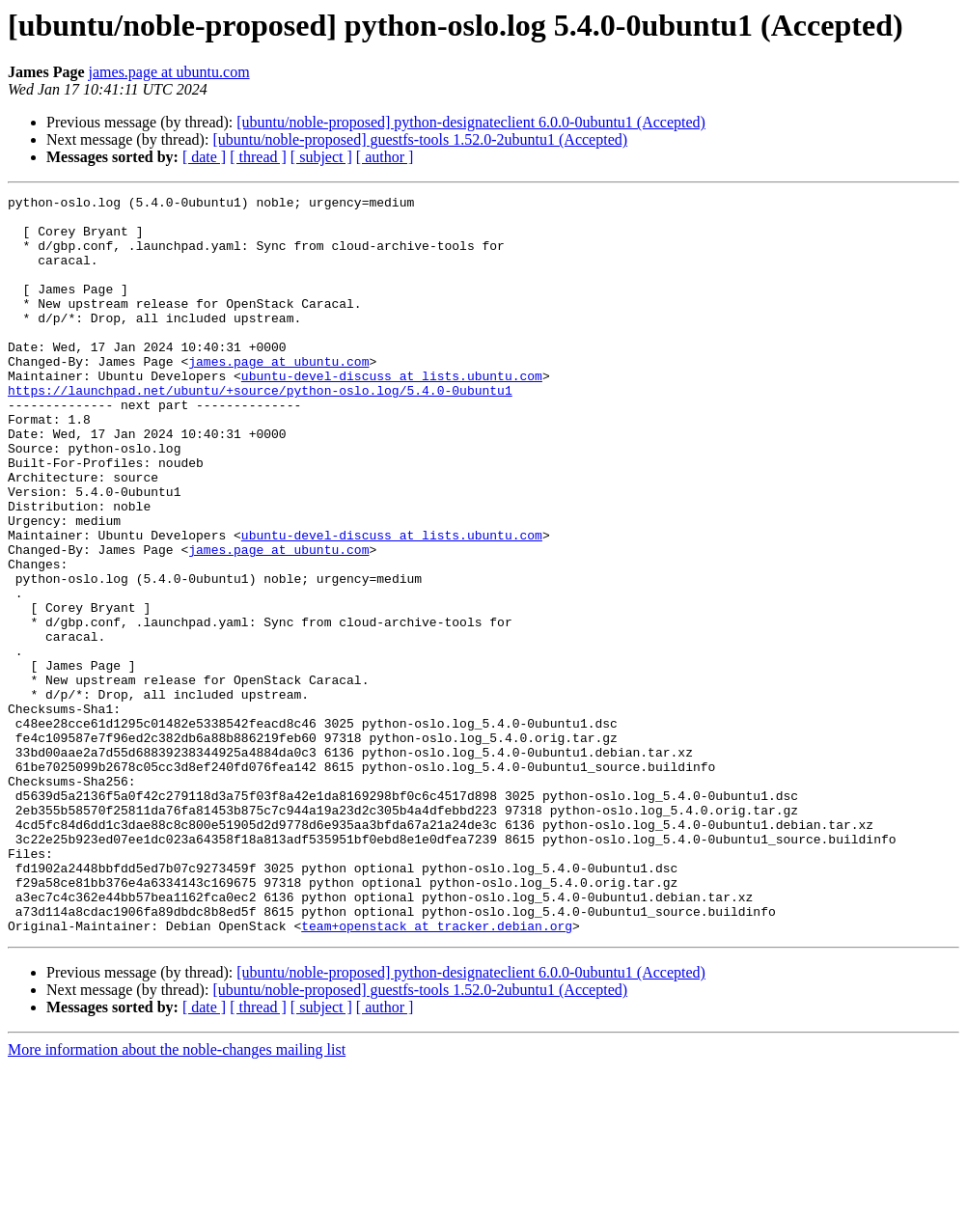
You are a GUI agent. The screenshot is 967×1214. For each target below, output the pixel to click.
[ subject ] (321, 157)
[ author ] (385, 157)
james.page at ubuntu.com (169, 72)
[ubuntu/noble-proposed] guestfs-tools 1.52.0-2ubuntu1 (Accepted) (419, 139)
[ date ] (204, 157)
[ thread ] (258, 157)
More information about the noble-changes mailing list (176, 1197)
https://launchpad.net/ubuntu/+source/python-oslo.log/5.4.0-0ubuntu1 (260, 430)
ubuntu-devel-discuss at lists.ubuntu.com (391, 413)
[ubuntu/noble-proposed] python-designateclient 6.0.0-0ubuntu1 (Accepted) (470, 122)
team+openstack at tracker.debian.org (436, 1073)
